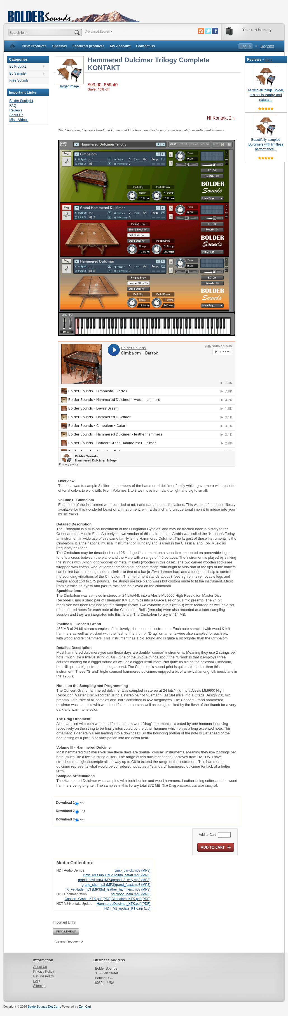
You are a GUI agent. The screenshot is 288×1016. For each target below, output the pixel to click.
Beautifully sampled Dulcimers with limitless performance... (265, 144)
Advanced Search (97, 31)
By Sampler (18, 73)
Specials (59, 46)
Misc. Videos (19, 120)
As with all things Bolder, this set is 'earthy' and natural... (265, 95)
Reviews (16, 110)
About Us (16, 115)
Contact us (145, 46)
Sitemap (39, 986)
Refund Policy (43, 976)
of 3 (82, 803)
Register (267, 46)
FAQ (13, 106)
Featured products (88, 46)
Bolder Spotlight (21, 101)
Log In (245, 46)
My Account (120, 46)
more (268, 59)
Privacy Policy (43, 972)
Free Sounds (19, 80)
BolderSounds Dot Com (44, 1006)
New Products (34, 46)
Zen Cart (85, 1006)
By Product (18, 66)
